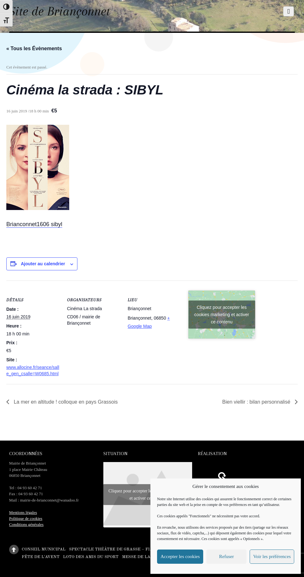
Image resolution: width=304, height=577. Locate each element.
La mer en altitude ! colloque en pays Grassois (65, 402)
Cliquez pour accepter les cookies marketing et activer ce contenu (221, 314)
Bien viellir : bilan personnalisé (257, 402)
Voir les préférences (272, 556)
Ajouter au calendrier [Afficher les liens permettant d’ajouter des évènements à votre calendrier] (43, 263)
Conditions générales (26, 524)
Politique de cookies (25, 518)
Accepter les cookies (180, 556)
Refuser (226, 556)
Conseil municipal (43, 549)
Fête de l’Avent (40, 557)
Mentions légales (23, 512)
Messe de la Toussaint (149, 557)
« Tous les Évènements (34, 48)
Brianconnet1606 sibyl (34, 224)
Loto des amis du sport (91, 557)
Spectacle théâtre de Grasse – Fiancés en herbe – (130, 549)
